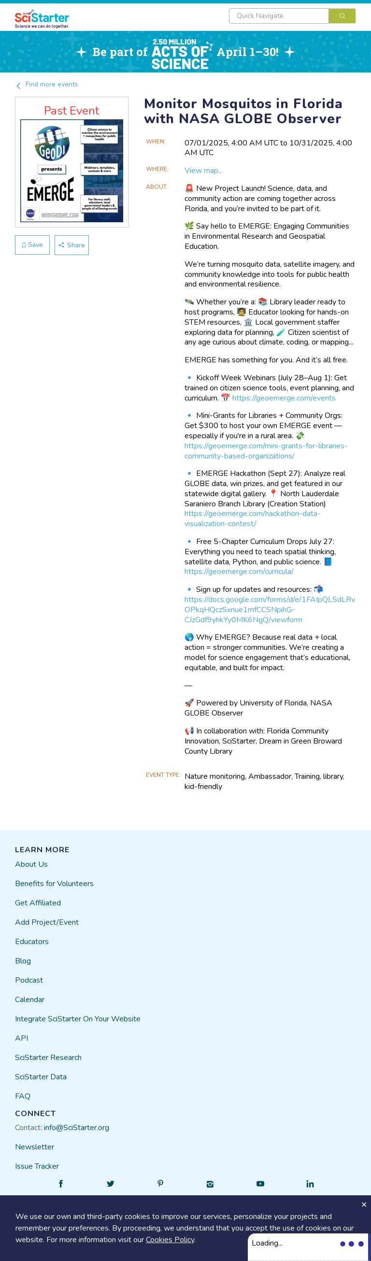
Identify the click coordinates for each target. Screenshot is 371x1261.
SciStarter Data (41, 1077)
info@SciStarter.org (76, 1127)
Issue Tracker (37, 1166)
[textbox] (279, 16)
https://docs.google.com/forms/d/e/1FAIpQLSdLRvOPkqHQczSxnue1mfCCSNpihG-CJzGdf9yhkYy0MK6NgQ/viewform (270, 609)
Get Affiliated (38, 903)
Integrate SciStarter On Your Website (78, 1019)
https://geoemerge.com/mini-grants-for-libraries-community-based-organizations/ (266, 451)
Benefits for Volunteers (54, 883)
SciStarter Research (48, 1057)
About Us (31, 864)
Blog (23, 961)
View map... (204, 170)
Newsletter (34, 1147)
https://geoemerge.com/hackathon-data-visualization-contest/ (253, 518)
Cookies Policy (170, 1239)
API (21, 1038)
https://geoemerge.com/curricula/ (239, 571)
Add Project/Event (47, 922)
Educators (32, 941)
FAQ (22, 1096)
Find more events (46, 84)
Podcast (29, 980)
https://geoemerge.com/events (284, 398)
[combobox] (292, 16)
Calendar (29, 999)
